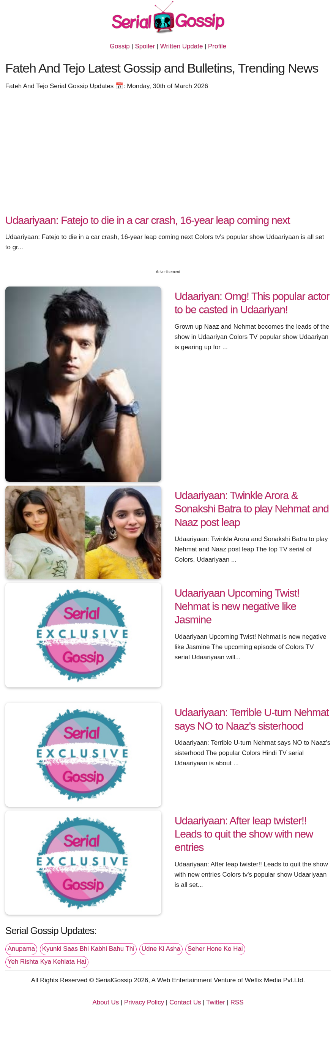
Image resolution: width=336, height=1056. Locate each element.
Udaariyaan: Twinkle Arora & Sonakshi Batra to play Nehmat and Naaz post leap (252, 508)
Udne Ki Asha (161, 948)
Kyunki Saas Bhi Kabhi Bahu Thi (88, 948)
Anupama (21, 948)
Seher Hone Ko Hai (215, 948)
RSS (237, 1002)
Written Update (181, 46)
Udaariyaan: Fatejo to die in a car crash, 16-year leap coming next (147, 220)
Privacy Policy (144, 1002)
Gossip (120, 46)
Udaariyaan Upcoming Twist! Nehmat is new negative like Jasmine (237, 606)
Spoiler (145, 46)
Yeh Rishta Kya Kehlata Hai (47, 961)
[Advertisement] (168, 155)
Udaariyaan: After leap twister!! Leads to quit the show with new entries (244, 833)
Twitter (215, 1002)
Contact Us (185, 1002)
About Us (106, 1002)
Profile (217, 46)
